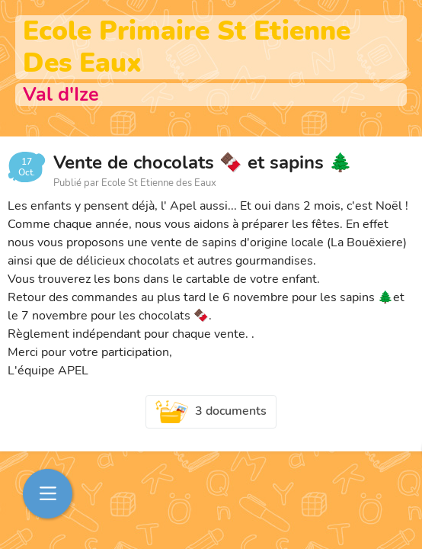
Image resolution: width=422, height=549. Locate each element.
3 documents (211, 411)
